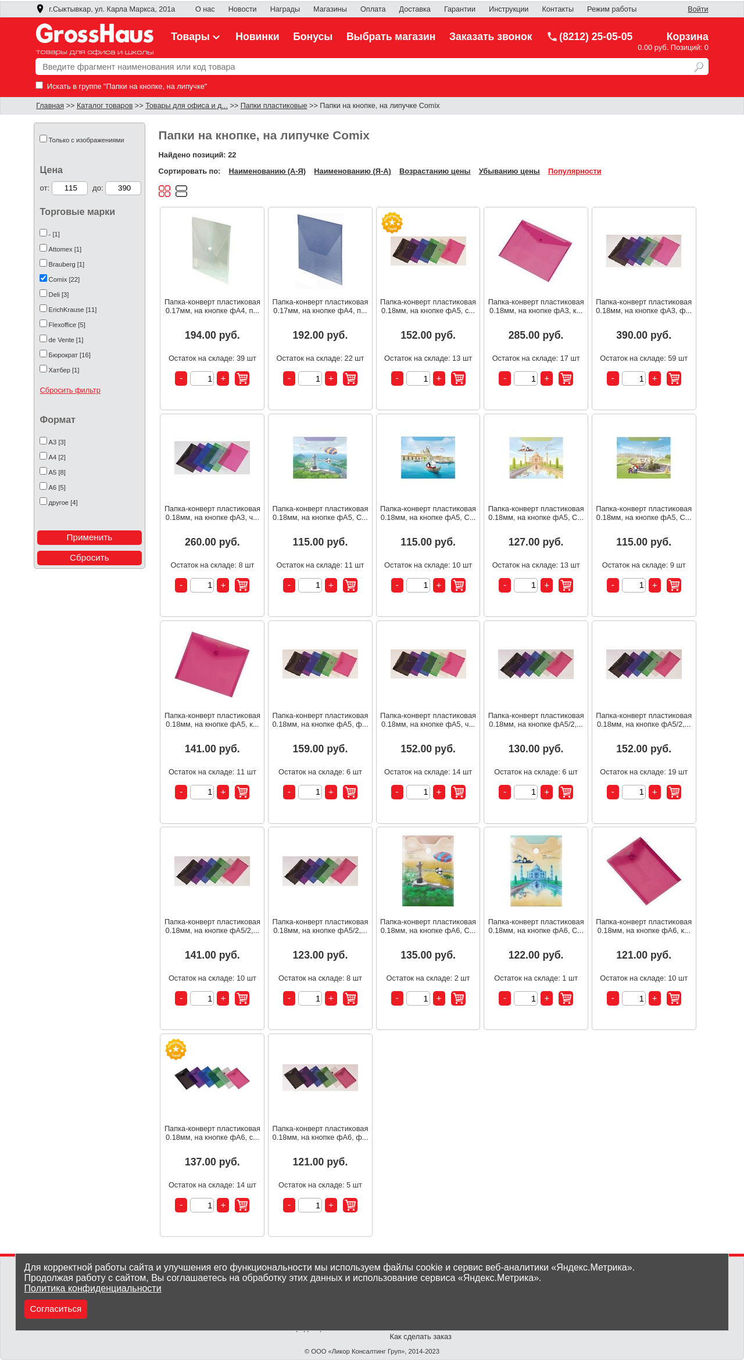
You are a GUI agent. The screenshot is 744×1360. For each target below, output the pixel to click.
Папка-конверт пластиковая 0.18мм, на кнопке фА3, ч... (212, 513)
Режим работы (611, 9)
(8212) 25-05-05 (589, 36)
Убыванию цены (509, 171)
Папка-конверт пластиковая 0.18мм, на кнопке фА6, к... (644, 926)
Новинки (257, 36)
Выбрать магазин (391, 36)
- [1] (54, 234)
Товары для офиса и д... (186, 106)
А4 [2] (57, 457)
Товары (196, 36)
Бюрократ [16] (70, 354)
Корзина (688, 36)
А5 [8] (57, 472)
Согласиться (56, 1309)
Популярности (575, 171)
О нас (205, 9)
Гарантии (459, 9)
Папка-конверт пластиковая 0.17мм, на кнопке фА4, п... (212, 306)
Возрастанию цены (434, 171)
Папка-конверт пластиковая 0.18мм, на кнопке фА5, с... (428, 306)
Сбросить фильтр (70, 390)
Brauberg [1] (67, 264)
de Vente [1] (66, 339)
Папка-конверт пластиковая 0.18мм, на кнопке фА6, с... (212, 1133)
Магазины (330, 9)
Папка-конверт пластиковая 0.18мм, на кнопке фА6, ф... (320, 1133)
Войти (698, 9)
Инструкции (508, 9)
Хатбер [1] (64, 370)
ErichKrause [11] (73, 309)
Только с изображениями (86, 140)
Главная (50, 106)
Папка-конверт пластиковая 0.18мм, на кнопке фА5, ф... (320, 720)
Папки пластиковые (274, 106)
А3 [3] (57, 442)
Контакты (558, 9)
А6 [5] (57, 487)
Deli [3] (59, 294)
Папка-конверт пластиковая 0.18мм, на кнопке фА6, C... (428, 926)
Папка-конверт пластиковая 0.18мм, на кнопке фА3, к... (536, 306)
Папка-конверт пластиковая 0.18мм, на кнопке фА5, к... (212, 720)
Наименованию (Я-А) (352, 171)
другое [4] (63, 502)
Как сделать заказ (421, 1336)
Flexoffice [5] (67, 324)
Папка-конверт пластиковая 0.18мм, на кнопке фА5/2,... (536, 720)
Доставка (415, 9)
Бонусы (312, 36)
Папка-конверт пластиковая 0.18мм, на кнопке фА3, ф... (644, 306)
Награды (285, 9)
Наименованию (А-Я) (267, 171)
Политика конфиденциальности (93, 1288)
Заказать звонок (490, 36)
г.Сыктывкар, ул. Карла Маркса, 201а (105, 9)
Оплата (372, 9)
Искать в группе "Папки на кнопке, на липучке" (121, 86)
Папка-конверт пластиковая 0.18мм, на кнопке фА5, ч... (428, 720)
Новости (242, 9)
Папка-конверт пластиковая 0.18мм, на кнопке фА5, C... (320, 513)
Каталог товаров (105, 106)
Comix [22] (64, 279)
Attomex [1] (65, 249)
